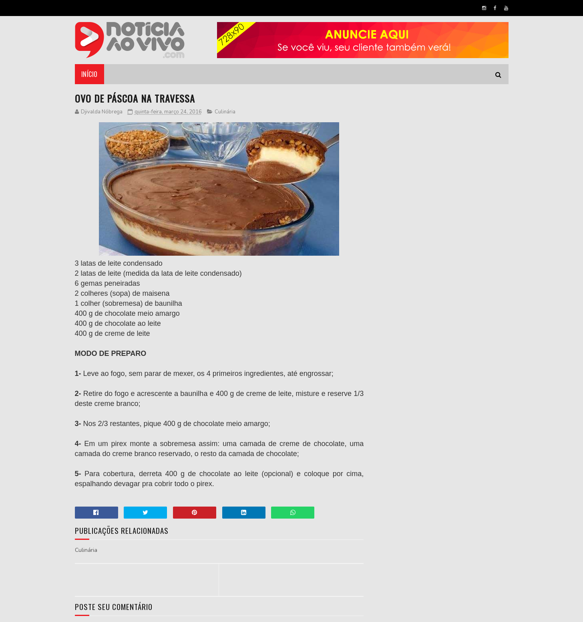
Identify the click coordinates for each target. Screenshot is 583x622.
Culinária (225, 111)
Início (89, 74)
